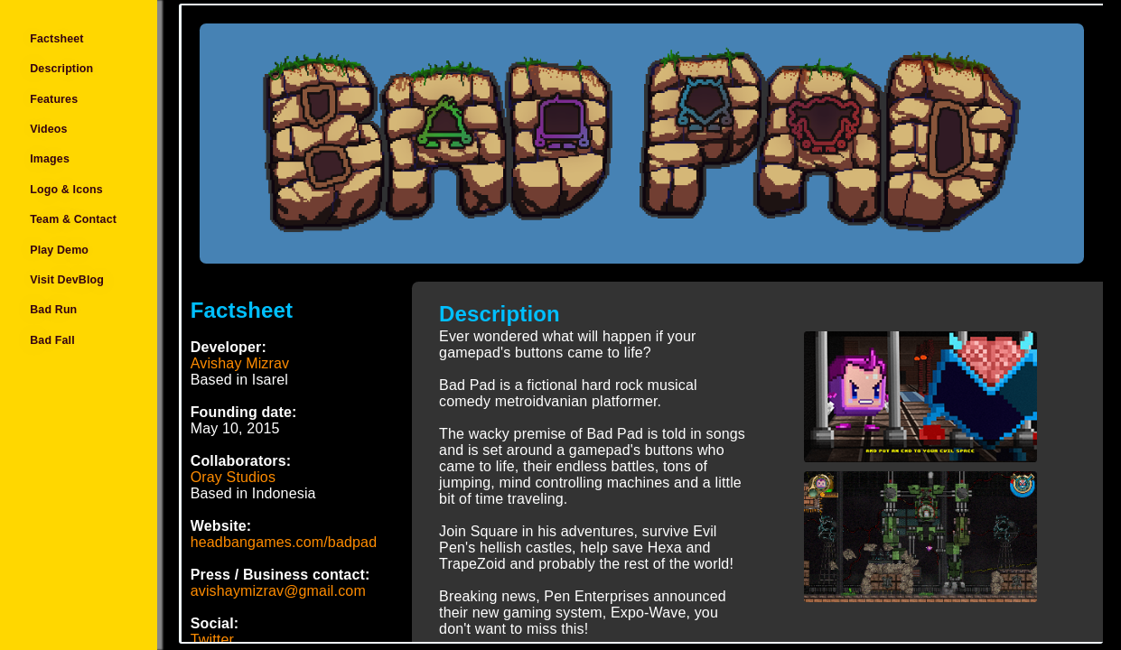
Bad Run (53, 310)
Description (61, 68)
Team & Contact (73, 219)
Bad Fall (52, 340)
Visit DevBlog (67, 280)
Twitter (212, 639)
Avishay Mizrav (240, 363)
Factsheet (56, 38)
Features (54, 99)
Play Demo (59, 250)
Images (50, 159)
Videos (48, 129)
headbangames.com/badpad (284, 542)
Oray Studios (233, 477)
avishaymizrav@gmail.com (278, 591)
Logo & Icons (66, 189)
